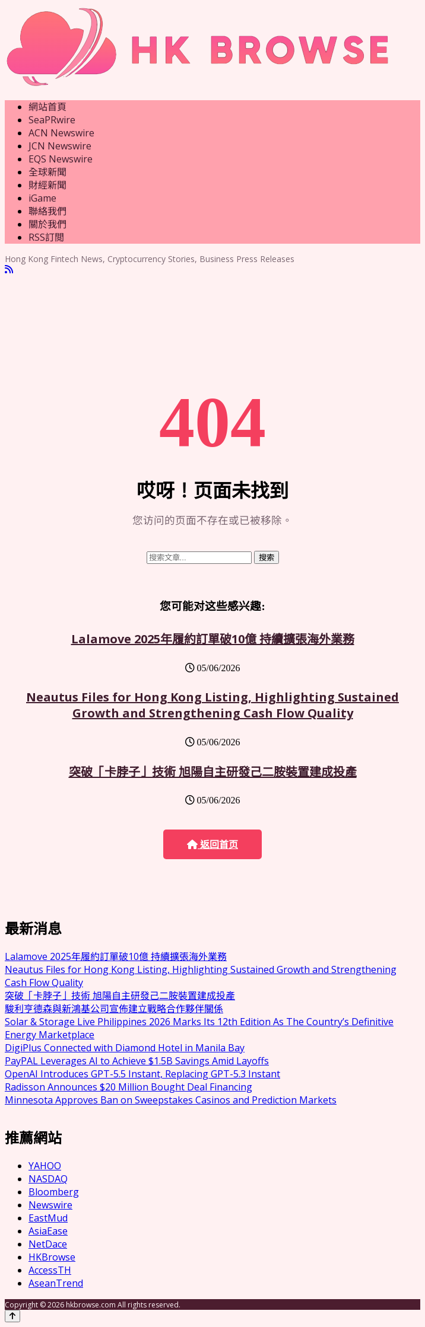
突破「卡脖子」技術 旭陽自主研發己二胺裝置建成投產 (213, 772)
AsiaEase (48, 1230)
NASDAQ (48, 1178)
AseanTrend (55, 1283)
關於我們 (47, 224)
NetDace (47, 1244)
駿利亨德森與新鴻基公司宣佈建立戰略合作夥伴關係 (114, 1008)
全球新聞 (47, 171)
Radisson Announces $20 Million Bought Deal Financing (128, 1086)
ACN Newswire (61, 132)
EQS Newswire (60, 158)
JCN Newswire (59, 145)
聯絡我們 (47, 211)
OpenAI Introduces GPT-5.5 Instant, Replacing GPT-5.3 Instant (142, 1073)
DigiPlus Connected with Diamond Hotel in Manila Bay (125, 1047)
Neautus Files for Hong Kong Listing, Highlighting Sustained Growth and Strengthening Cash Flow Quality (212, 705)
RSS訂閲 (46, 237)
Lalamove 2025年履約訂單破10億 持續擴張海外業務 (212, 639)
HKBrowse (51, 1257)
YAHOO (44, 1165)
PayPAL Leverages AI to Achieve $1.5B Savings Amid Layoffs (137, 1060)
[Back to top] (12, 1316)
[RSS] (9, 269)
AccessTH (49, 1270)
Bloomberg (53, 1191)
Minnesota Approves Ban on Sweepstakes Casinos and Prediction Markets (171, 1099)
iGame (42, 198)
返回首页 (212, 845)
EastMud (48, 1217)
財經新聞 (47, 185)
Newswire (50, 1204)
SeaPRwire (51, 119)
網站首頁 (47, 106)
